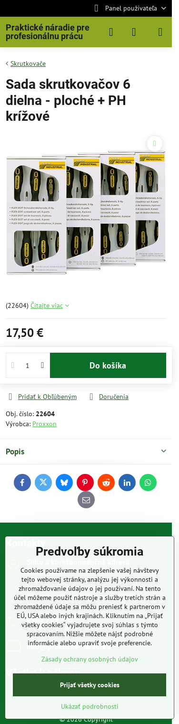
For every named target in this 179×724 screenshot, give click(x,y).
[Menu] (160, 32)
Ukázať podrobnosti (90, 706)
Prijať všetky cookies (89, 685)
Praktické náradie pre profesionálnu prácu (48, 32)
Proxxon (44, 424)
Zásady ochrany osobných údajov (89, 659)
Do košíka (108, 365)
